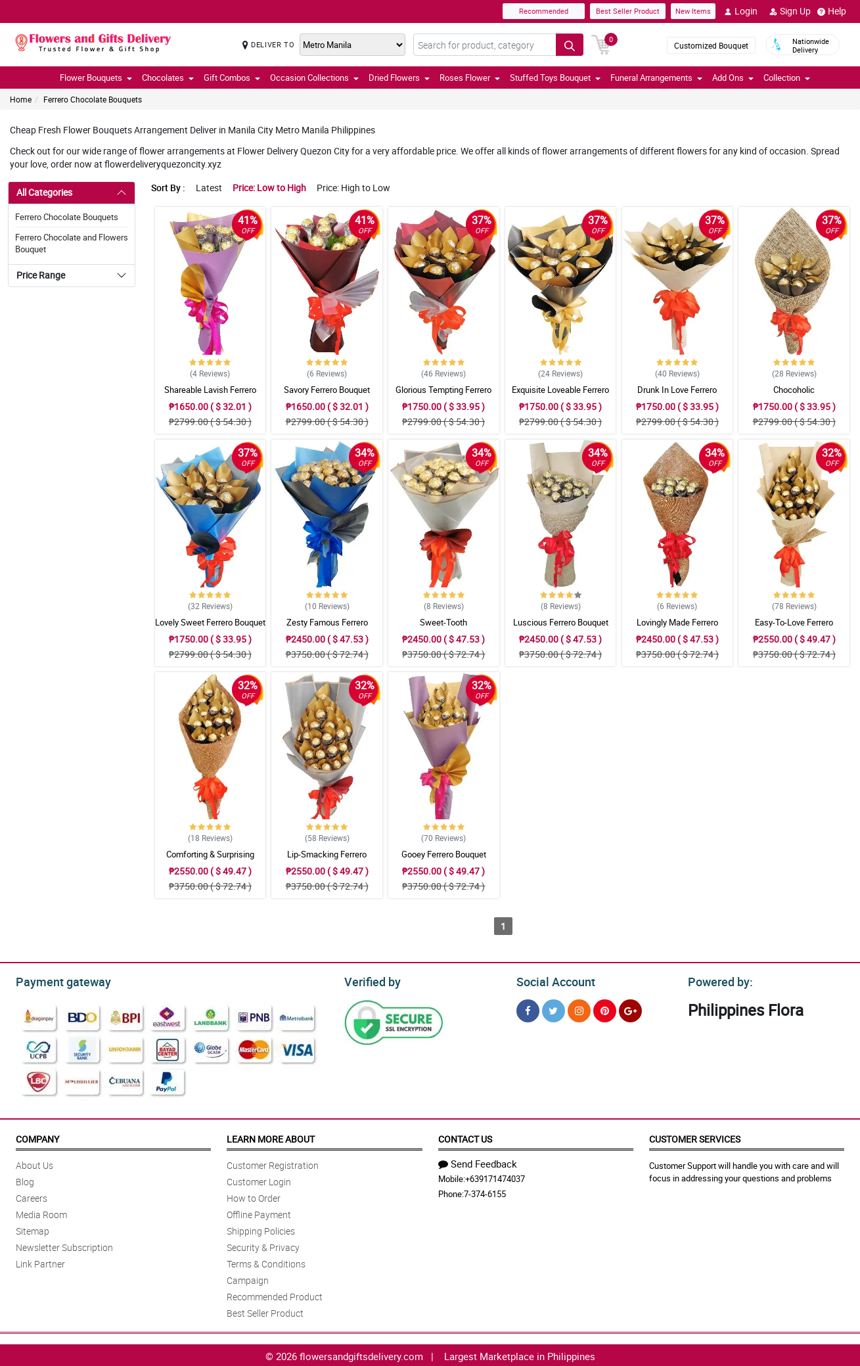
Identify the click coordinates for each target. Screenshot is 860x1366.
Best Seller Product (628, 11)
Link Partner (40, 1262)
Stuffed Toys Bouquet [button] (555, 77)
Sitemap (32, 1229)
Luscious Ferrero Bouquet (560, 622)
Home (21, 99)
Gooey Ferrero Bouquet (443, 854)
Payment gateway (57, 980)
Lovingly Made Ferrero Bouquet (677, 628)
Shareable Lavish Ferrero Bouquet (210, 395)
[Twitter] (553, 1008)
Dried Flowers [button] (399, 77)
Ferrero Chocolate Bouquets (92, 99)
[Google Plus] (630, 1008)
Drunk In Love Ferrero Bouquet (677, 395)
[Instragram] (579, 1008)
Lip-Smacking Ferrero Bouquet (327, 860)
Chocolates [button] (168, 77)
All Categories (44, 192)
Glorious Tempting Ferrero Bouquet (443, 395)
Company (37, 1137)
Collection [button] (786, 77)
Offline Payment (259, 1212)
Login (741, 11)
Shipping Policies (261, 1229)
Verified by (370, 980)
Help (831, 11)
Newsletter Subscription (64, 1245)
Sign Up (790, 11)
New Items (693, 11)
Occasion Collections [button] (314, 77)
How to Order (254, 1196)
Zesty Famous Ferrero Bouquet (327, 628)
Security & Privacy (263, 1245)
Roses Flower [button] (470, 77)
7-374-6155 (485, 1192)
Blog (25, 1179)
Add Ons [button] (733, 77)
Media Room (41, 1212)
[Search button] (569, 45)
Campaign (248, 1278)
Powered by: (717, 980)
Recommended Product (275, 1294)
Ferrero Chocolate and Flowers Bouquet (71, 243)
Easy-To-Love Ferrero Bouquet (794, 628)
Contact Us (465, 1137)
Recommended (543, 11)
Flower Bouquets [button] (96, 77)
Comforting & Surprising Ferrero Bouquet (210, 860)
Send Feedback (477, 1161)
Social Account (552, 980)
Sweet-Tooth (443, 622)
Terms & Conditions (266, 1262)
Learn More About (271, 1137)
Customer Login (259, 1179)
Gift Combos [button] (232, 77)
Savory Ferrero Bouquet (327, 390)
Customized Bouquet (711, 45)
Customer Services (694, 1137)
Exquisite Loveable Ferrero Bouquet (560, 395)
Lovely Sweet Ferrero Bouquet (210, 622)
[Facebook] (527, 1008)
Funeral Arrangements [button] (656, 77)
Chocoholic (794, 390)
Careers (31, 1196)
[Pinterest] (604, 1008)
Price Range (40, 275)
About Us (34, 1163)
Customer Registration (273, 1163)
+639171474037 (495, 1177)
